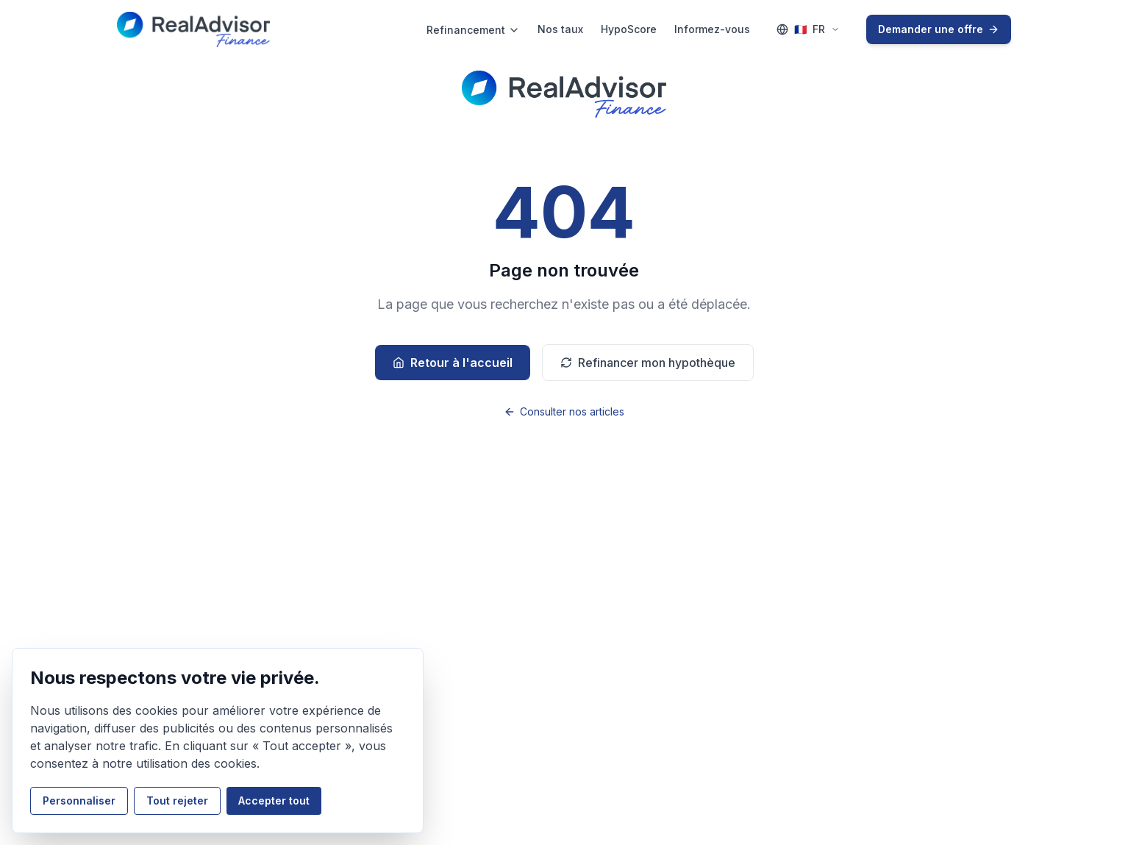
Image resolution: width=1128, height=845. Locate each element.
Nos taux (560, 29)
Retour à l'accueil (453, 362)
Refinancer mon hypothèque (647, 362)
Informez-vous (712, 29)
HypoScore (629, 29)
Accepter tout (274, 800)
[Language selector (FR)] (808, 29)
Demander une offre (938, 29)
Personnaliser (79, 800)
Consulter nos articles (564, 411)
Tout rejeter (177, 800)
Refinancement (473, 30)
